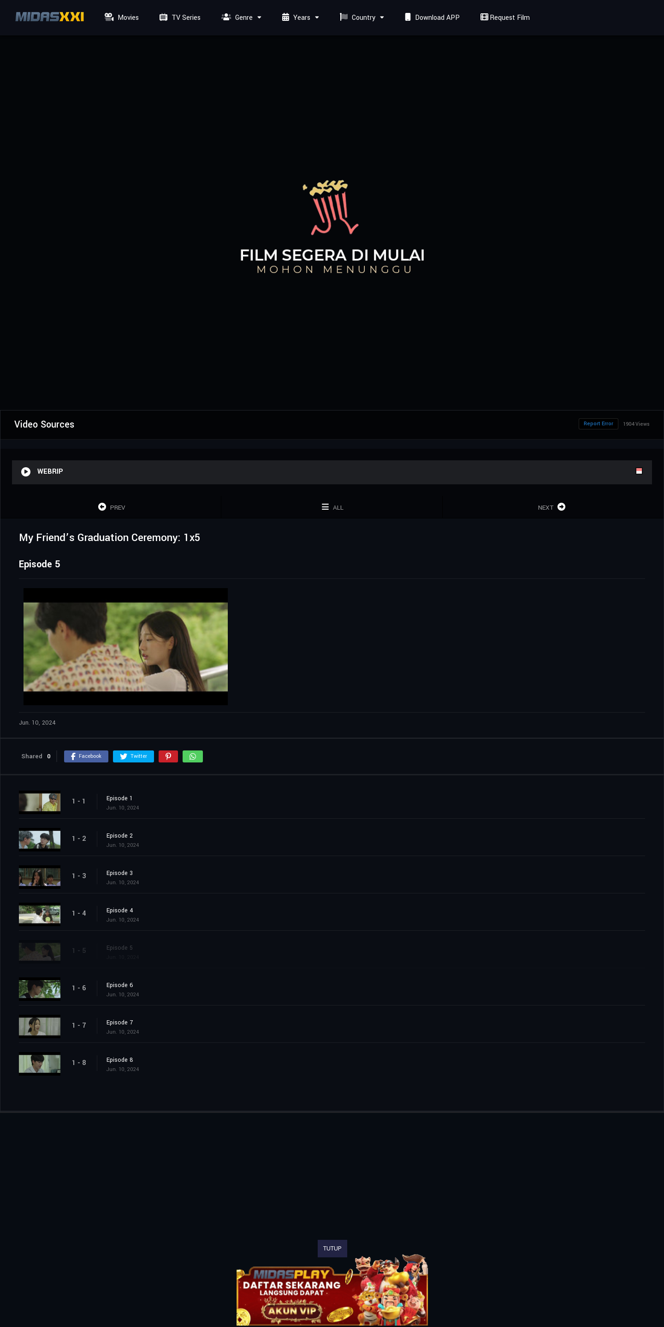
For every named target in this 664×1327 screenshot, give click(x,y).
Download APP (431, 18)
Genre (236, 18)
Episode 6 (120, 985)
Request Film (504, 18)
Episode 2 (120, 836)
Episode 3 (120, 873)
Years (295, 18)
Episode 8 (120, 1060)
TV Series (179, 18)
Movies (120, 18)
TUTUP (332, 1248)
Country (356, 18)
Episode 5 (120, 948)
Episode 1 (120, 798)
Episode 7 (120, 1022)
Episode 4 (120, 910)
